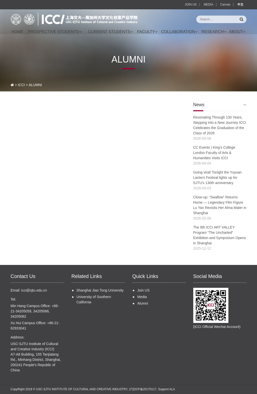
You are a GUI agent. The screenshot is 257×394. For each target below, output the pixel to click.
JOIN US (191, 4)
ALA (172, 389)
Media (142, 297)
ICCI (21, 85)
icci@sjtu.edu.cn (34, 290)
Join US (143, 290)
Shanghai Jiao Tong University (100, 290)
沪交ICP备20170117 (142, 389)
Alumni (142, 303)
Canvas (225, 4)
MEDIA (208, 4)
